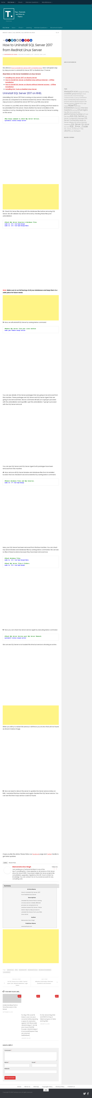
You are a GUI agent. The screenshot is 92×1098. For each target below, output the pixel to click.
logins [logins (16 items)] (85, 110)
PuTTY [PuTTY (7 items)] (84, 114)
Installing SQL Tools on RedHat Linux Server (21, 89)
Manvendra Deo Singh (10, 54)
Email (34, 1062)
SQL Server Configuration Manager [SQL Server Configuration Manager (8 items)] (75, 117)
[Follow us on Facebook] (88, 1093)
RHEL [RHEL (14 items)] (72, 116)
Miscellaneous (46, 2)
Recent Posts (12, 862)
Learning (29, 28)
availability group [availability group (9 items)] (70, 94)
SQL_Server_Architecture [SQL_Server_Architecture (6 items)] (71, 129)
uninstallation (6, 972)
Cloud (20, 2)
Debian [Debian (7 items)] (77, 103)
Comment (8, 1050)
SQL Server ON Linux (28, 33)
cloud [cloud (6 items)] (84, 94)
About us (27, 1087)
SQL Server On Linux (32, 970)
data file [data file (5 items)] (72, 101)
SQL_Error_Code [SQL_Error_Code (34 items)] (79, 126)
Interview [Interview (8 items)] (77, 108)
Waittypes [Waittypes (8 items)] (77, 131)
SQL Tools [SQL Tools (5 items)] (66, 127)
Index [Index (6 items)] (78, 106)
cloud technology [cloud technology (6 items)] (78, 96)
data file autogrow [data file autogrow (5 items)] (79, 101)
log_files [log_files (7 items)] (66, 112)
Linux (13, 28)
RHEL (16, 970)
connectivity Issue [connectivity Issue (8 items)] (74, 100)
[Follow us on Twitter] (84, 1093)
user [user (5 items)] (72, 131)
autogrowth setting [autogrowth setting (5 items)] (83, 92)
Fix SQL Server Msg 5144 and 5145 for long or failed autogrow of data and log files (48, 1018)
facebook (35, 854)
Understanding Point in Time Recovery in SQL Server (10, 1007)
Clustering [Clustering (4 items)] (76, 97)
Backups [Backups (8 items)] (79, 94)
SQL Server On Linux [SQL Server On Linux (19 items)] (80, 124)
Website (6, 1068)
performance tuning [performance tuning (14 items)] (73, 114)
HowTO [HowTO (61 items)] (72, 105)
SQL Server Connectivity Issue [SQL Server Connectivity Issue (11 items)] (75, 119)
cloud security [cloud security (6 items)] (68, 96)
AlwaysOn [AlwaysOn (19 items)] (68, 91)
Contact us (71, 1087)
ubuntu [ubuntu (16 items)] (67, 130)
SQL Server (11, 2)
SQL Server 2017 (22, 970)
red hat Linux (10, 970)
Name (6, 1062)
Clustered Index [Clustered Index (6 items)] (68, 97)
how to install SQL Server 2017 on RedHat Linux (26, 68)
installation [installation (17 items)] (69, 107)
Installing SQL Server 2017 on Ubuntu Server (21, 78)
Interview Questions (32, 2)
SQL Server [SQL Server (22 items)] (79, 116)
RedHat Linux (7, 33)
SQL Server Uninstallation (45, 970)
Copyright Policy (47, 1087)
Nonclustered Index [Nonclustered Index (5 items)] (75, 112)
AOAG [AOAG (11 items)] (76, 92)
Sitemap (36, 1087)
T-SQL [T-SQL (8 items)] (81, 129)
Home (3, 2)
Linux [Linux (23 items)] (79, 109)
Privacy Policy (60, 1087)
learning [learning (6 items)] (74, 110)
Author (5, 862)
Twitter (49, 854)
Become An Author (56, 28)
